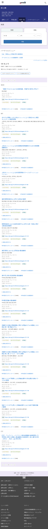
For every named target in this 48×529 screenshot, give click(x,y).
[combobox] (10, 35)
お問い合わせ (27, 523)
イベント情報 (4, 518)
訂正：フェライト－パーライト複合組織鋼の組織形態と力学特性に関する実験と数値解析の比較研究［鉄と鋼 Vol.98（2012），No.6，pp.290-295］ (20, 437)
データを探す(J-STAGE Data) (9, 496)
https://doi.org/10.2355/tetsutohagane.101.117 (17, 286)
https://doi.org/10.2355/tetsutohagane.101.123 (17, 311)
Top (24, 477)
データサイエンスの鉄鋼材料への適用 (12, 57)
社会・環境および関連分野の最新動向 (12, 54)
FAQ (25, 521)
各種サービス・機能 (29, 488)
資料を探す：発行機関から (8, 490)
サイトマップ (27, 526)
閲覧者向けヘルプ (29, 515)
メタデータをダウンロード (8, 73)
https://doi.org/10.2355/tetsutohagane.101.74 (16, 131)
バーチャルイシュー (33, 20)
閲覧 (35, 30)
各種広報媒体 (4, 526)
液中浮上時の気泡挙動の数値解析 (12, 275)
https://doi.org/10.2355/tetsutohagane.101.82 (16, 158)
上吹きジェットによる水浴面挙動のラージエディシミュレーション (20, 173)
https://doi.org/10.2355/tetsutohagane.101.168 (17, 449)
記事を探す (4, 493)
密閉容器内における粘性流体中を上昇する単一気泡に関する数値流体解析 (20, 225)
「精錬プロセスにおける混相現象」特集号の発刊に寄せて (20, 89)
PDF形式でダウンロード (8, 109)
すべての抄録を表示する (23, 73)
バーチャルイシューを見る (40, 60)
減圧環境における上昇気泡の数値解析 (14, 251)
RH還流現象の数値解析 (9, 300)
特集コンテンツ (5, 523)
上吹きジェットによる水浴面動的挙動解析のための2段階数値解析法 (20, 147)
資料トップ (5, 20)
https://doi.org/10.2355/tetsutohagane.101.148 (17, 390)
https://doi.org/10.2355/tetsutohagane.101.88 (16, 184)
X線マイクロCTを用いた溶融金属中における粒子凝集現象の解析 (20, 406)
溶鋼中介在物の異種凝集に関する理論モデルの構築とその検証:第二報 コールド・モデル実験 (20, 353)
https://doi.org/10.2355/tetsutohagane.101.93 (16, 209)
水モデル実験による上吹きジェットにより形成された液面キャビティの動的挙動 (20, 118)
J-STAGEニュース (6, 521)
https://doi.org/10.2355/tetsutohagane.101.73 (16, 99)
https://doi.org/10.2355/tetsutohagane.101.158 (17, 417)
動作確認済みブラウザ (30, 518)
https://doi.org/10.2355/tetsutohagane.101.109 (17, 261)
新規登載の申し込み (29, 496)
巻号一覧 (22, 20)
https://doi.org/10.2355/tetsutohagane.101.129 (17, 337)
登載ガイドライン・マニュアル (32, 512)
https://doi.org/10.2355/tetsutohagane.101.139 (17, 364)
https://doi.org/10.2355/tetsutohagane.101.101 (17, 236)
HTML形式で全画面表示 (26, 109)
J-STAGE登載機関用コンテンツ (32, 509)
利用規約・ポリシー (29, 493)
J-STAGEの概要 (28, 485)
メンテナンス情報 (6, 515)
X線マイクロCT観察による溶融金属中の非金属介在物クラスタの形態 (20, 379)
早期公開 (14, 20)
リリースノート (5, 512)
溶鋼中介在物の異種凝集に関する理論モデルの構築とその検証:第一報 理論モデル (20, 326)
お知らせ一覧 (4, 509)
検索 (12, 30)
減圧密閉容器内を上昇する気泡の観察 (14, 199)
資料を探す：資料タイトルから (9, 485)
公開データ (27, 490)
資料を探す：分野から (7, 488)
